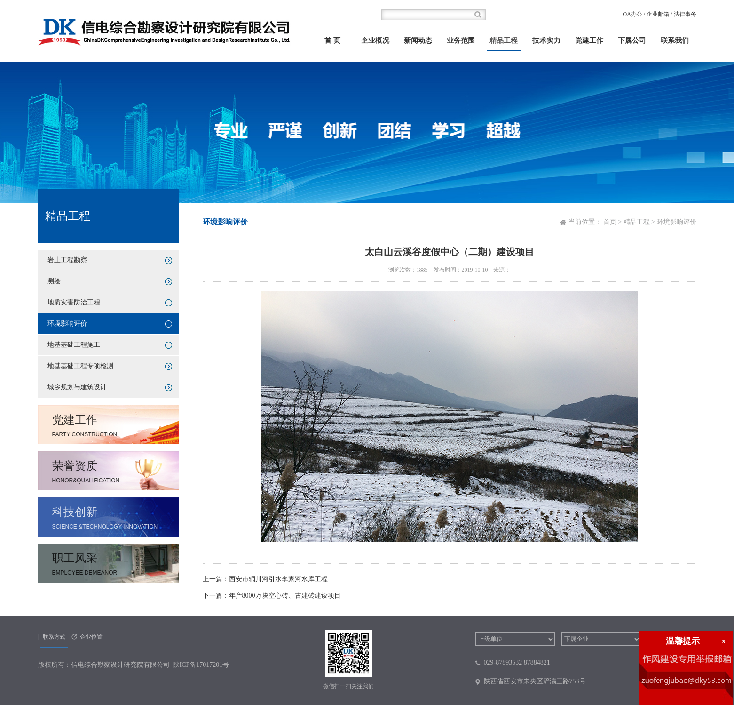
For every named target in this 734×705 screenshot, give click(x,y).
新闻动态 (418, 40)
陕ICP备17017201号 (201, 664)
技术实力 (546, 40)
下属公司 (632, 40)
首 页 (332, 40)
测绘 (54, 281)
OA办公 (632, 14)
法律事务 (685, 14)
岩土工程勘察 (67, 260)
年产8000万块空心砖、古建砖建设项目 (285, 595)
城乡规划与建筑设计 (77, 387)
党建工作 (589, 40)
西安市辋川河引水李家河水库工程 (278, 579)
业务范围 (461, 40)
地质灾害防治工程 (73, 302)
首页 (609, 221)
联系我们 (675, 40)
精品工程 (503, 40)
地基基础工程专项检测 (80, 365)
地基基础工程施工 (73, 344)
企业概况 (375, 40)
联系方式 (54, 636)
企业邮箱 (658, 14)
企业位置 (91, 636)
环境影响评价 (67, 323)
